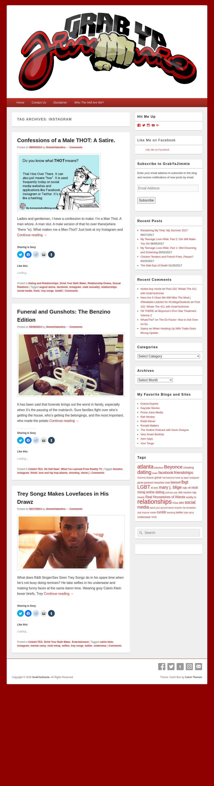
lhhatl (34, 472)
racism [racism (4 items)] (187, 492)
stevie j (85, 472)
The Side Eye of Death (154, 265)
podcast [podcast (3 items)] (169, 492)
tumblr (59, 290)
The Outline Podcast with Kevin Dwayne (164, 430)
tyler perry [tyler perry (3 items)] (189, 512)
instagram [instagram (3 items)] (194, 477)
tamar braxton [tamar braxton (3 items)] (175, 507)
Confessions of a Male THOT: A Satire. (66, 140)
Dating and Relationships (43, 283)
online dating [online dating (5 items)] (155, 492)
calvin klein (106, 641)
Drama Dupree (149, 403)
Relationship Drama (99, 283)
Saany (144, 328)
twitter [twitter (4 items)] (179, 512)
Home (20, 102)
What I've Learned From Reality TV (81, 469)
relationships (109, 287)
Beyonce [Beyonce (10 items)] (173, 467)
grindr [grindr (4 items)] (158, 477)
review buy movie (150, 288)
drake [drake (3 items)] (155, 473)
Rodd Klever (147, 421)
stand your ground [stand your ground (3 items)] (159, 507)
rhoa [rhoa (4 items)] (175, 502)
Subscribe (146, 200)
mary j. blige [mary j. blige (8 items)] (170, 487)
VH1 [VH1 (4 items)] (154, 517)
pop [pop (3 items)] (175, 492)
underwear (100, 645)
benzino (117, 469)
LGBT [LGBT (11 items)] (143, 487)
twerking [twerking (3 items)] (171, 512)
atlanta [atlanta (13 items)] (145, 467)
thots (37, 290)
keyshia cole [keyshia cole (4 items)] (162, 482)
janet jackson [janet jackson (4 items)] (145, 482)
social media (24, 290)
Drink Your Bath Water (73, 283)
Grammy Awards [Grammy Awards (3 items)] (145, 477)
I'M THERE (147, 311)
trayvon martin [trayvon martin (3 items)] (149, 512)
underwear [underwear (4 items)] (143, 517)
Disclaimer (60, 102)
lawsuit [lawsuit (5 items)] (176, 482)
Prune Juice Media (151, 412)
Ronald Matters (149, 425)
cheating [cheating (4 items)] (188, 467)
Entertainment (80, 641)
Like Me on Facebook (156, 140)
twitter (88, 645)
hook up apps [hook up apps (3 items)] (182, 477)
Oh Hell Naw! (52, 469)
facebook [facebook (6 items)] (165, 473)
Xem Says (146, 438)
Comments (75, 147)
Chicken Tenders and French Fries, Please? (166, 256)
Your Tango (147, 443)
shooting (74, 472)
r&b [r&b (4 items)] (180, 492)
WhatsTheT (147, 319)
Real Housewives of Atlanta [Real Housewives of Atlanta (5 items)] (165, 497)
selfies (65, 645)
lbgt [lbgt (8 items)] (184, 482)
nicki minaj (53, 645)
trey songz (47, 290)
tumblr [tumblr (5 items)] (161, 512)
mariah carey (38, 645)
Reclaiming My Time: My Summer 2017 (164, 230)
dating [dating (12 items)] (144, 472)
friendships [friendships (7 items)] (183, 472)
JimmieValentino (56, 147)
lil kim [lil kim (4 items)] (154, 487)
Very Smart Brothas (152, 434)
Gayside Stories (150, 408)
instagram (75, 287)
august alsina (47, 287)
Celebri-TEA (35, 469)
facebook (62, 287)
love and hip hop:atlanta (53, 472)
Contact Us (39, 102)
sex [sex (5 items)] (181, 502)
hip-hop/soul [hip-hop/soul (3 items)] (168, 477)
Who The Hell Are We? (89, 102)
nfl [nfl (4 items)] (189, 487)
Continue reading (32, 235)
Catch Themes (193, 677)
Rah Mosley (147, 416)
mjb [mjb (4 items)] (184, 487)
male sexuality (91, 287)
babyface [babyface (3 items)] (158, 467)
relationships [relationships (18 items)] (154, 501)
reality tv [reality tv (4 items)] (191, 497)
